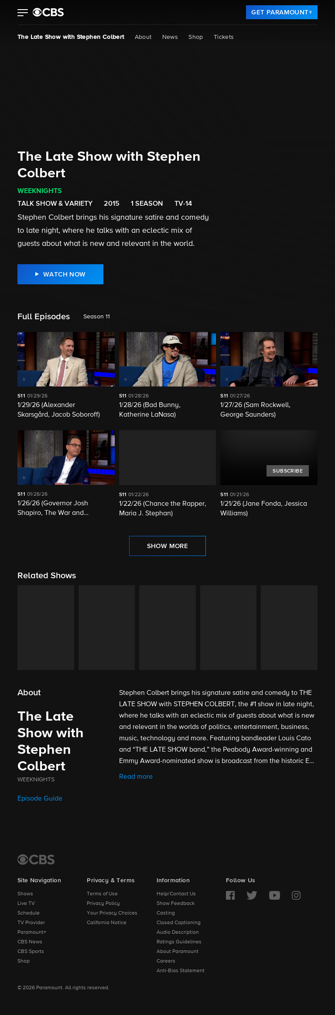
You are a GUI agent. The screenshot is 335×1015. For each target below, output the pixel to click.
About (143, 37)
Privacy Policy (103, 903)
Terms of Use (102, 894)
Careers (166, 961)
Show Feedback (176, 903)
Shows (25, 894)
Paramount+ (31, 932)
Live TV (26, 903)
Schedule (28, 913)
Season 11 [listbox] (96, 317)
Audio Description (178, 932)
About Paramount (177, 951)
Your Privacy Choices (112, 913)
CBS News (29, 942)
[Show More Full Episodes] (167, 546)
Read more (136, 776)
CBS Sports (30, 951)
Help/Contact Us (176, 894)
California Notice (106, 922)
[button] (23, 13)
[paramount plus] (48, 12)
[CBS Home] (36, 859)
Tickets (224, 37)
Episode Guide (39, 798)
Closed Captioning (179, 922)
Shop (195, 37)
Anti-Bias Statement (181, 971)
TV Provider (31, 922)
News (170, 37)
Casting (166, 913)
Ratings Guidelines (179, 942)
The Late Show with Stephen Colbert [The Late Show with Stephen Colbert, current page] (70, 37)
